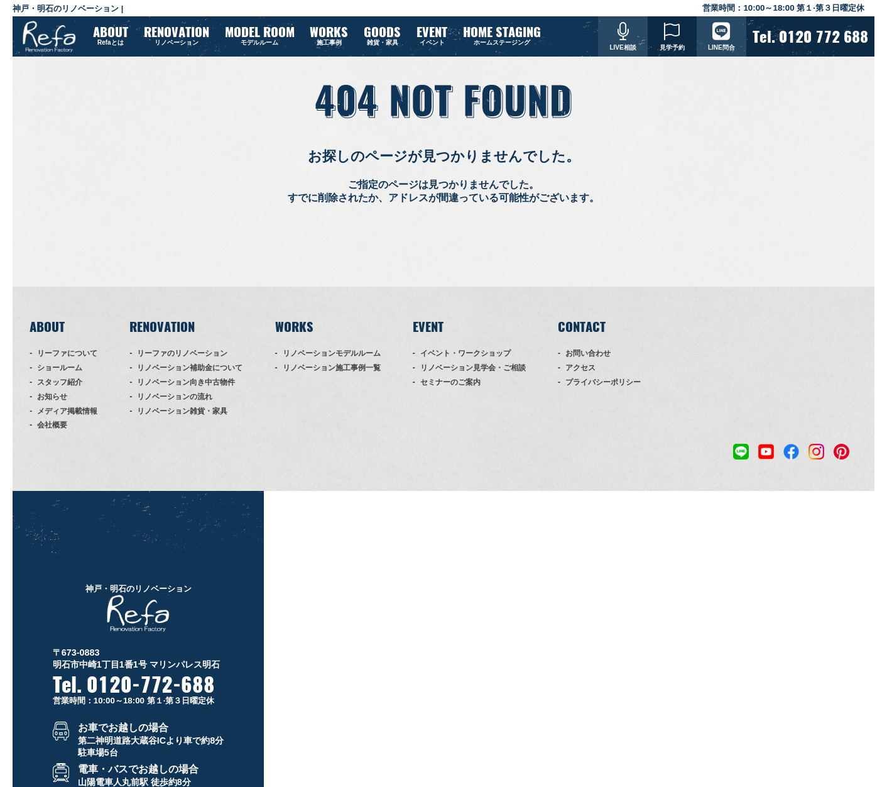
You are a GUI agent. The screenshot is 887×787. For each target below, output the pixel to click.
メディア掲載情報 (67, 418)
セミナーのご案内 (450, 390)
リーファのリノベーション (182, 361)
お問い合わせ (588, 361)
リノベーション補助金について (189, 375)
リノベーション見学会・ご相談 (473, 375)
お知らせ (52, 404)
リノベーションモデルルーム (332, 361)
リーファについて (67, 361)
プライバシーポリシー (603, 390)
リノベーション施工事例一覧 (332, 375)
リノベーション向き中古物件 (186, 390)
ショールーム (59, 375)
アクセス (580, 375)
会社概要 (52, 433)
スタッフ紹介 (59, 390)
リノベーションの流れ (174, 404)
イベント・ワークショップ (465, 361)
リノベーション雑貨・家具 (182, 418)
